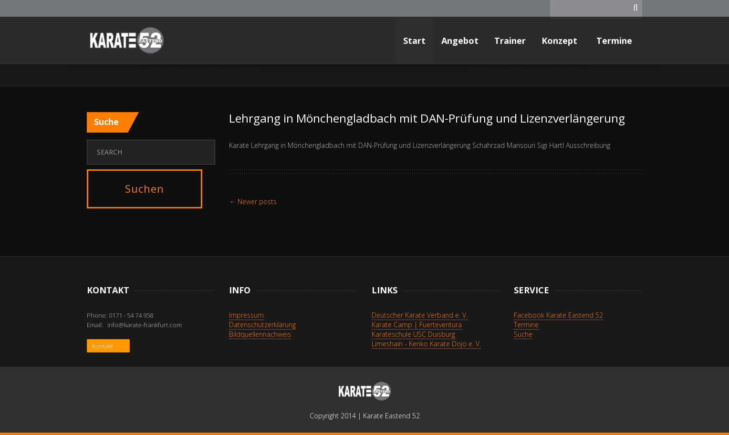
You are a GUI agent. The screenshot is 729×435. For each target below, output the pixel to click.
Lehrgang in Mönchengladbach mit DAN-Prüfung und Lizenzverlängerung (427, 118)
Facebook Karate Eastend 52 (558, 315)
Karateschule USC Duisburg (413, 334)
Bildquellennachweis (260, 334)
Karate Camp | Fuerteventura (417, 324)
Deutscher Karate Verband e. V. (420, 315)
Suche (523, 334)
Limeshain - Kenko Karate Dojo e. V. (426, 343)
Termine (615, 40)
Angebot (460, 40)
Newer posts (253, 201)
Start (414, 40)
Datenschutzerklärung (262, 324)
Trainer (510, 40)
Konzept (561, 40)
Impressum (246, 315)
